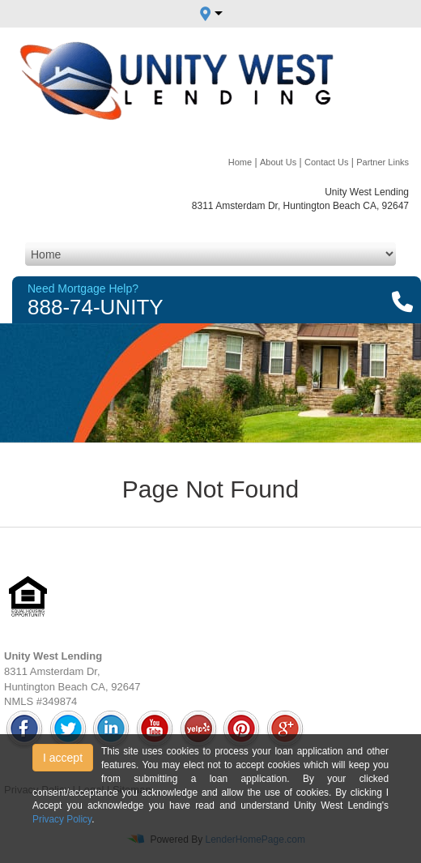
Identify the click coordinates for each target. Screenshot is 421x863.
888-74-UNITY (96, 307)
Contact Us (326, 162)
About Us (278, 162)
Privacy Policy (61, 819)
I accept (63, 757)
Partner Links (382, 162)
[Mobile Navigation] (210, 254)
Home (240, 162)
